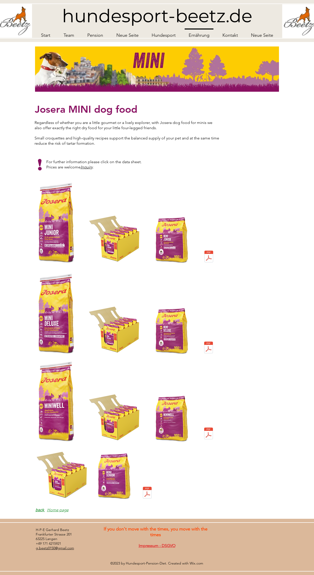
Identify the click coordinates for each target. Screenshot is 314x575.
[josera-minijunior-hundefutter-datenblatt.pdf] (209, 257)
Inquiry (87, 167)
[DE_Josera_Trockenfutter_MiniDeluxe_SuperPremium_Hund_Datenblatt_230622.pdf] (208, 348)
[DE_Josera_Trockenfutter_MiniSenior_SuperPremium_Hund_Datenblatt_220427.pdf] (147, 493)
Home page (58, 510)
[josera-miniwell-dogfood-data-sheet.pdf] (208, 434)
